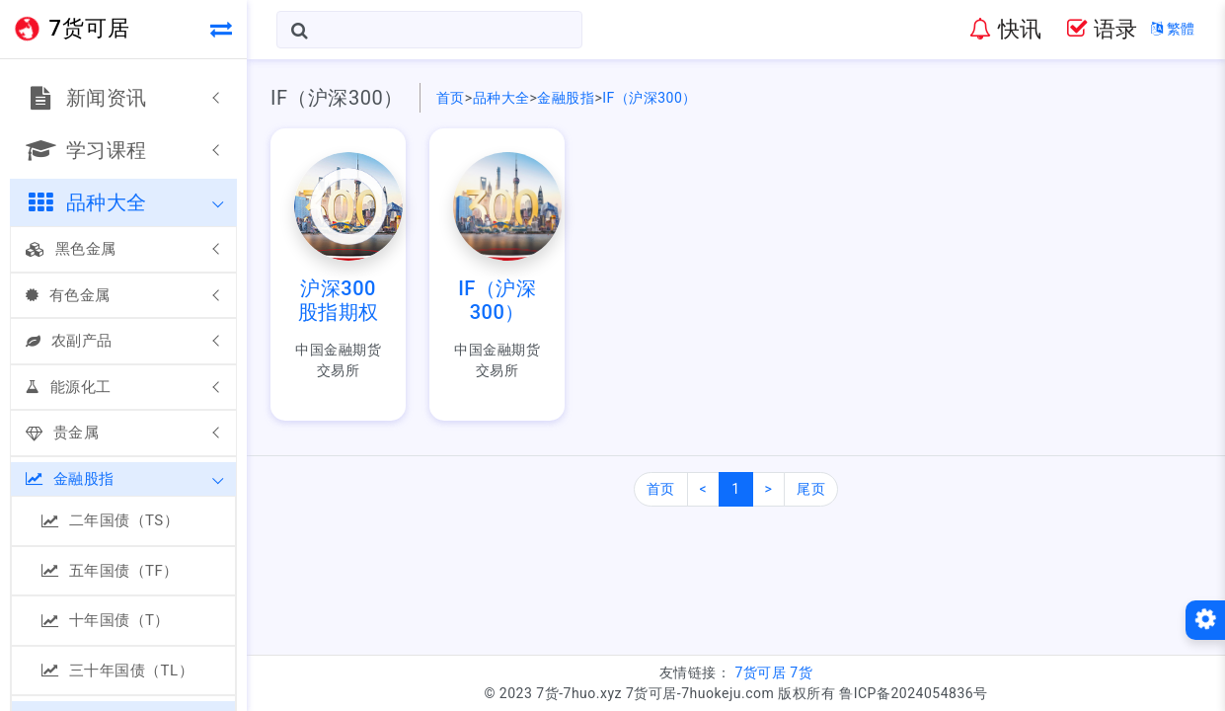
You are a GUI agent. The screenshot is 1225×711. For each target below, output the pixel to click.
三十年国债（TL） (117, 670)
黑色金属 (71, 249)
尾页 (811, 489)
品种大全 (501, 98)
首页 (450, 98)
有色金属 (68, 295)
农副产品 (69, 341)
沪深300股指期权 (338, 300)
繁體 (1173, 29)
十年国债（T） (105, 620)
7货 (801, 672)
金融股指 (70, 479)
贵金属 (62, 432)
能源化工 (69, 387)
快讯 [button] (1005, 29)
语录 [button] (1102, 29)
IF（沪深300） (649, 98)
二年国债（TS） (110, 520)
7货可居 (760, 672)
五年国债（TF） (110, 571)
